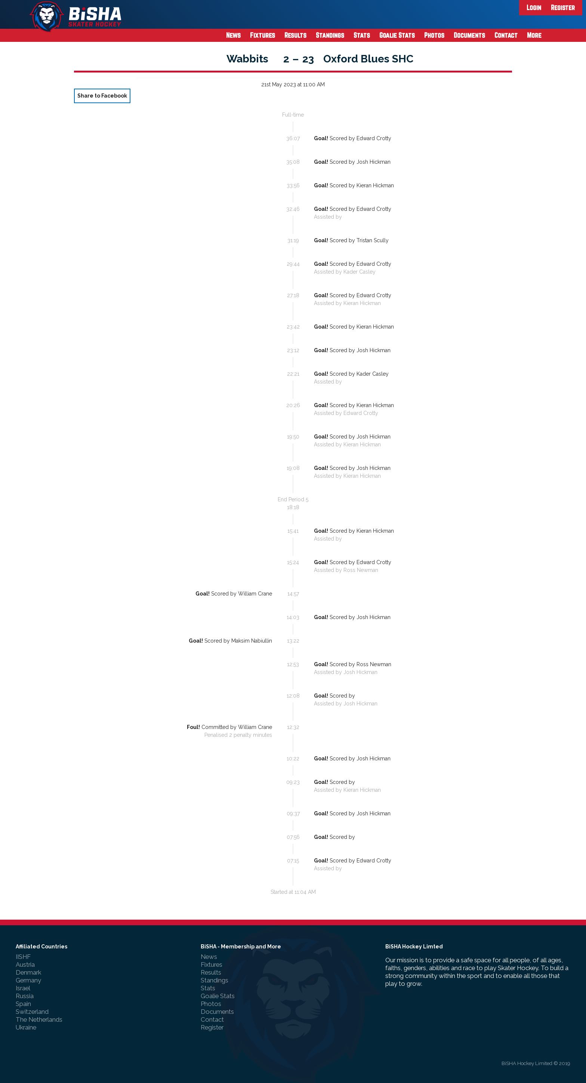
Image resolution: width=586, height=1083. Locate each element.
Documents (469, 35)
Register (563, 7)
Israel (23, 988)
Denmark (28, 972)
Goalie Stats (397, 35)
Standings (330, 35)
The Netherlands (39, 1019)
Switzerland (32, 1011)
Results (295, 35)
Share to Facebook (102, 96)
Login (534, 7)
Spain (23, 1003)
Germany (28, 980)
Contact (506, 35)
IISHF (23, 956)
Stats (362, 35)
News (233, 35)
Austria (25, 964)
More (534, 35)
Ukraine (26, 1027)
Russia (25, 996)
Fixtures (262, 35)
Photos (434, 35)
